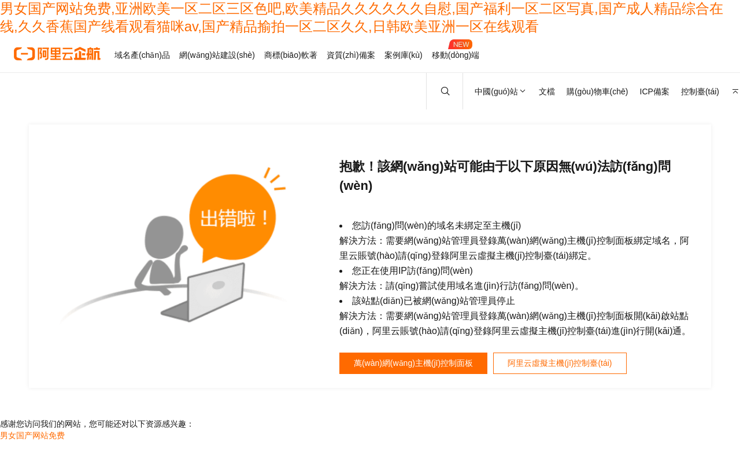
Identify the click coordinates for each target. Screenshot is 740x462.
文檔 (547, 91)
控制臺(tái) (700, 91)
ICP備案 (654, 91)
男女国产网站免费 (32, 438)
